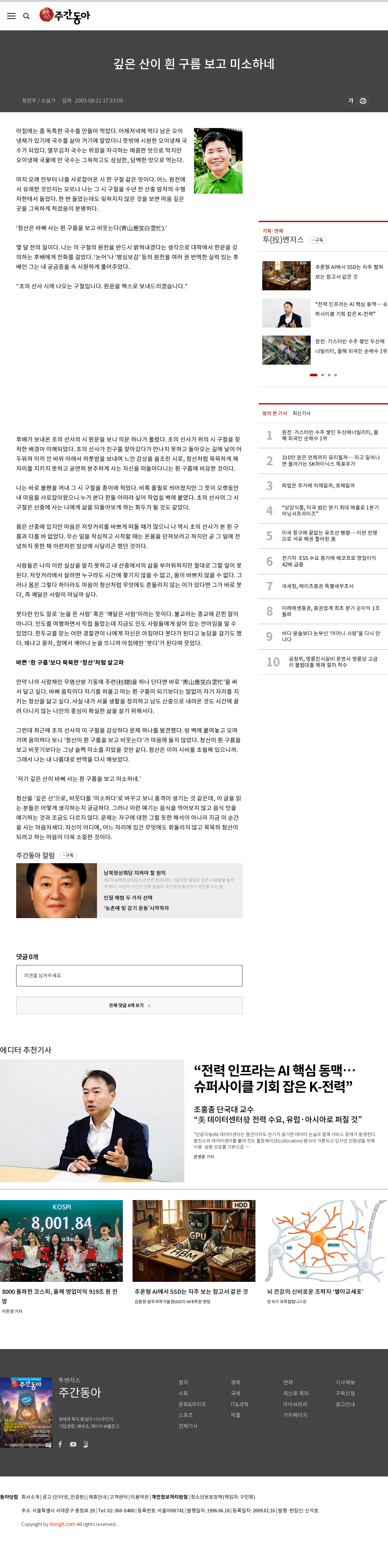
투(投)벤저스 (283, 240)
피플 (236, 1415)
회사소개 (30, 1497)
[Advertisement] (60, 361)
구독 (69, 855)
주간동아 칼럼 (35, 855)
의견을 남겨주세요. (43, 975)
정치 (183, 1382)
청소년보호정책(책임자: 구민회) (223, 1497)
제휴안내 (98, 1497)
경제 (236, 1382)
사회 (183, 1393)
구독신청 (345, 1393)
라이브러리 (295, 1404)
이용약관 (140, 1497)
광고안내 (345, 1404)
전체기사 (188, 1426)
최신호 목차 (296, 1393)
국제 (236, 1393)
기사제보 (345, 1382)
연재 (288, 1382)
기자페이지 (295, 1415)
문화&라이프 (192, 1404)
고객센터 (119, 1497)
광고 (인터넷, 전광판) (64, 1497)
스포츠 (185, 1415)
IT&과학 (240, 1404)
